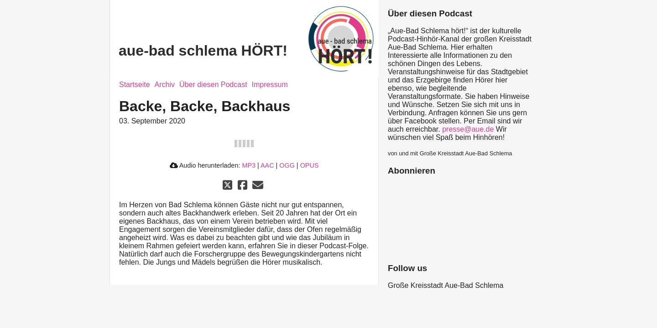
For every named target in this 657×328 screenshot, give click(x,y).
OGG (287, 165)
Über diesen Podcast (213, 84)
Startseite (134, 84)
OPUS (309, 165)
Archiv (165, 84)
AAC (267, 165)
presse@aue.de (468, 129)
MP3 (249, 165)
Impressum (270, 84)
